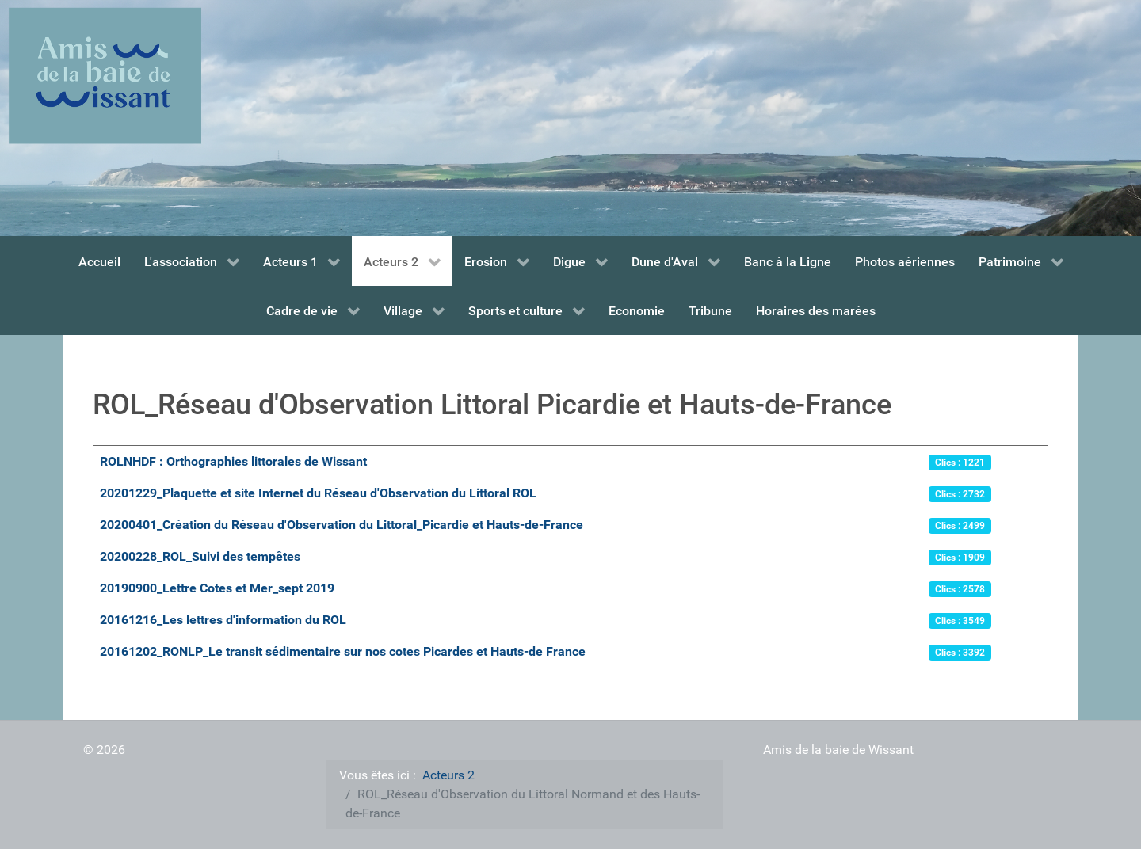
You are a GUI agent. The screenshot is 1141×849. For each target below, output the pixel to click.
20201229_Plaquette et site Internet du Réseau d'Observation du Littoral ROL (318, 493)
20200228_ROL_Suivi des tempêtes (200, 556)
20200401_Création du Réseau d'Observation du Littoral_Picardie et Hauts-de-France (341, 524)
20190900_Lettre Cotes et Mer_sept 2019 (217, 588)
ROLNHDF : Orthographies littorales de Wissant (233, 461)
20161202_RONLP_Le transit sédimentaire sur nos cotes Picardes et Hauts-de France (343, 651)
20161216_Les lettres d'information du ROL (223, 619)
